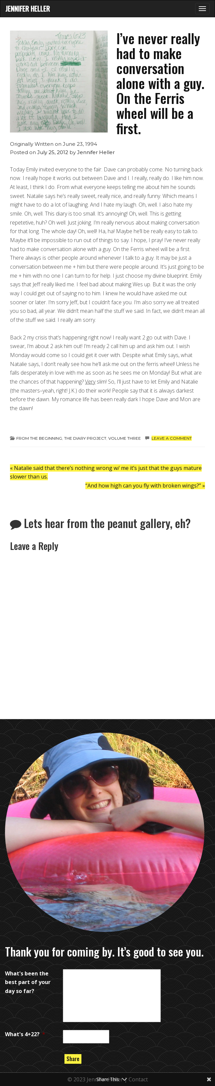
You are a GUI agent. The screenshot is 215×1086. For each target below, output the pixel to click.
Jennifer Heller (27, 9)
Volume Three (124, 438)
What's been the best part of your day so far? (28, 982)
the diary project (85, 438)
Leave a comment (172, 438)
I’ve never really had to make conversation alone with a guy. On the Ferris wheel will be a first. (160, 83)
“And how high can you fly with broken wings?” (145, 485)
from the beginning (39, 438)
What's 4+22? (25, 1034)
